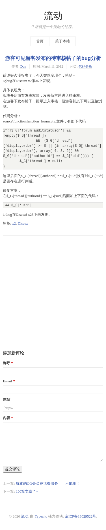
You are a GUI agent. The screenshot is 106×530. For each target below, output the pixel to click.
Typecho (41, 516)
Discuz (23, 223)
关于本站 (62, 41)
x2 (14, 223)
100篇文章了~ (27, 491)
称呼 (6, 363)
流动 (53, 16)
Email (7, 381)
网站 (6, 399)
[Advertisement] (53, 289)
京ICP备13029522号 (80, 516)
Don (23, 66)
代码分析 (85, 66)
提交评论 (12, 469)
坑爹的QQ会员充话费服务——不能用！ (48, 483)
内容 (6, 418)
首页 (40, 41)
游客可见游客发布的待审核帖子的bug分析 (53, 58)
